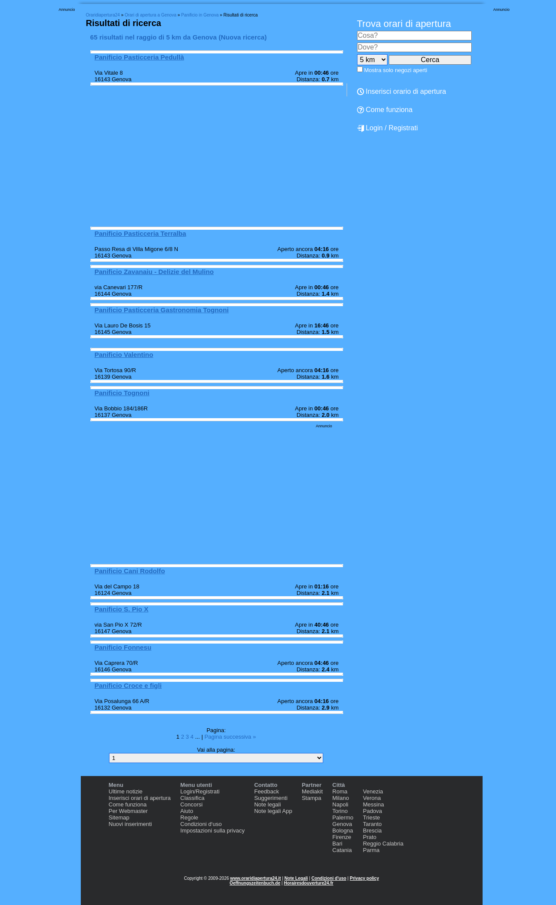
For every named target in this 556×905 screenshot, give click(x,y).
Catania (342, 850)
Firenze (341, 837)
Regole (189, 817)
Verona (372, 798)
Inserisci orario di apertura (401, 91)
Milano (340, 798)
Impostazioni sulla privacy (212, 830)
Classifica (192, 798)
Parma (371, 850)
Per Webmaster (128, 811)
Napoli (340, 804)
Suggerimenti (271, 798)
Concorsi (191, 804)
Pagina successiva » (230, 736)
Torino (340, 811)
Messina (373, 804)
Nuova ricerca (243, 37)
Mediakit (312, 791)
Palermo (342, 817)
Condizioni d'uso (328, 878)
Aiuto (186, 811)
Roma (340, 791)
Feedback (266, 791)
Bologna (342, 830)
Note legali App (273, 811)
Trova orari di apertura (404, 23)
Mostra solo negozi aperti (395, 70)
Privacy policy (364, 878)
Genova (342, 824)
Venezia (373, 791)
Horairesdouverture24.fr (308, 883)
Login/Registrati (199, 791)
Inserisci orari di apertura (140, 798)
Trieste (371, 817)
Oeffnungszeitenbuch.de (255, 883)
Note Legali (296, 878)
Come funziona (385, 109)
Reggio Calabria (383, 843)
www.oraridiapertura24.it (255, 878)
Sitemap (119, 817)
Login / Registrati (387, 128)
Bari (337, 843)
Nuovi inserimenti (130, 824)
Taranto (372, 824)
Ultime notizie (125, 791)
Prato (369, 837)
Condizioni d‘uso (201, 824)
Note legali (267, 804)
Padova (372, 811)
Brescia (372, 830)
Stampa (311, 798)
